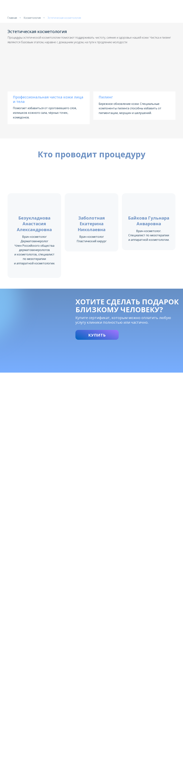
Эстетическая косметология (64, 17)
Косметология (32, 17)
